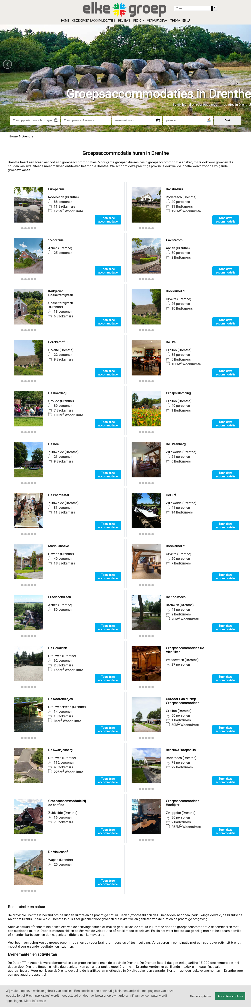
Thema (175, 20)
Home (65, 20)
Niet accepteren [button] (200, 996)
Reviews (124, 20)
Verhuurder (157, 20)
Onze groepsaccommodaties (93, 20)
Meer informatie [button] (35, 1000)
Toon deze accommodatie (108, 219)
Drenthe (27, 136)
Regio (138, 20)
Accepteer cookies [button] (230, 996)
